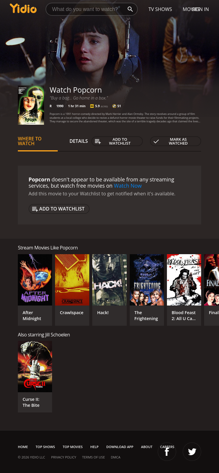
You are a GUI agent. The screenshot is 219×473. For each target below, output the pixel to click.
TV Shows (160, 9)
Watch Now (128, 185)
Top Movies (73, 446)
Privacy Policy (63, 457)
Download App (119, 446)
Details (79, 141)
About (146, 446)
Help (94, 446)
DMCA (115, 457)
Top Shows (45, 446)
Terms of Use (93, 457)
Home (23, 446)
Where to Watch (30, 141)
